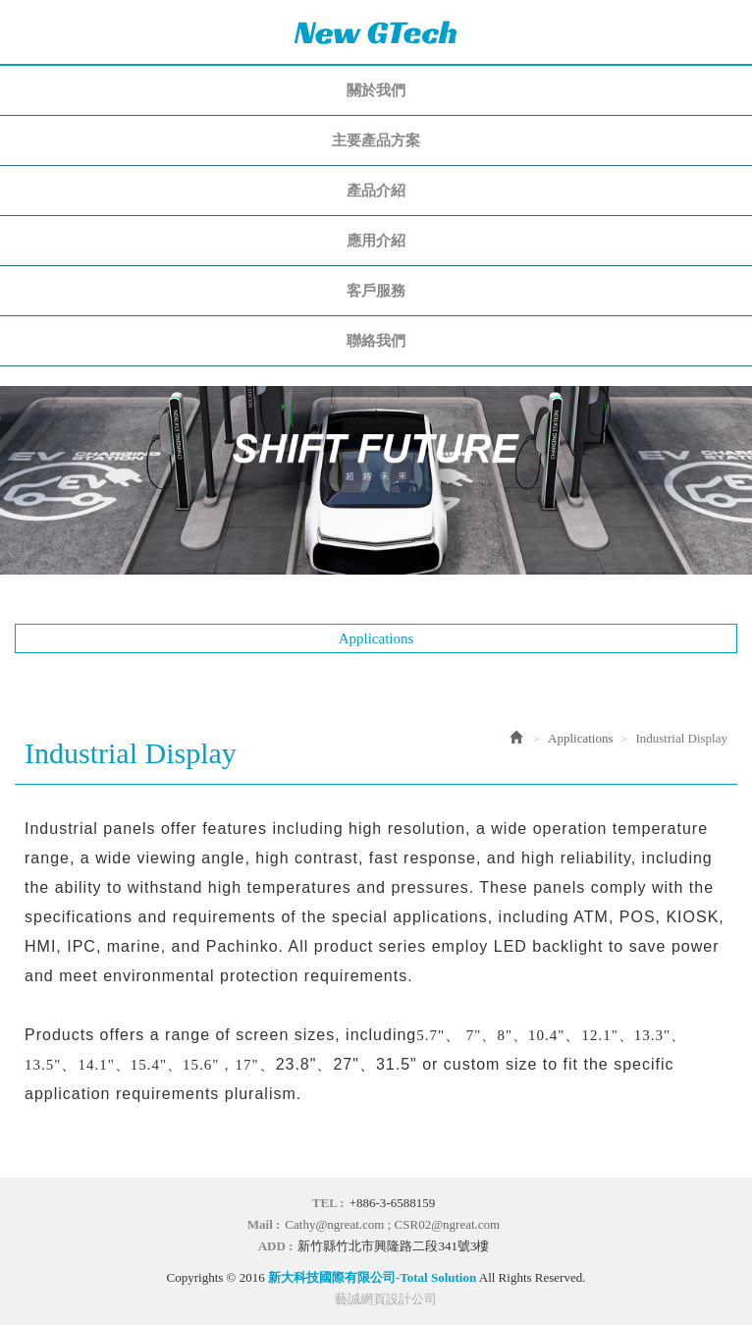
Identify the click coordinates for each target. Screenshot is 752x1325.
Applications (580, 738)
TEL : (328, 1202)
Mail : (264, 1224)
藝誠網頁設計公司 (386, 1299)
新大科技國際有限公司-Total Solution (376, 32)
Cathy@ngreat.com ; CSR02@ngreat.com (392, 1224)
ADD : (276, 1246)
